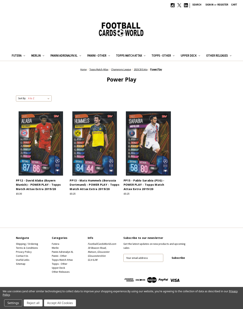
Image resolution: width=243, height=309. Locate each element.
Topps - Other (162, 55)
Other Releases (218, 55)
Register (222, 4)
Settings (13, 303)
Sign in (209, 4)
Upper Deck (190, 55)
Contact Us (22, 256)
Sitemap (20, 263)
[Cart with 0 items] (234, 4)
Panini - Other (98, 55)
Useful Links (22, 259)
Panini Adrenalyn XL (65, 55)
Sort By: (22, 98)
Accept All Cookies (60, 303)
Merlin (37, 55)
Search (196, 4)
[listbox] (39, 98)
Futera (18, 55)
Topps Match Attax (131, 55)
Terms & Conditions (27, 248)
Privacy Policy (24, 252)
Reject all (33, 303)
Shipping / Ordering (27, 244)
